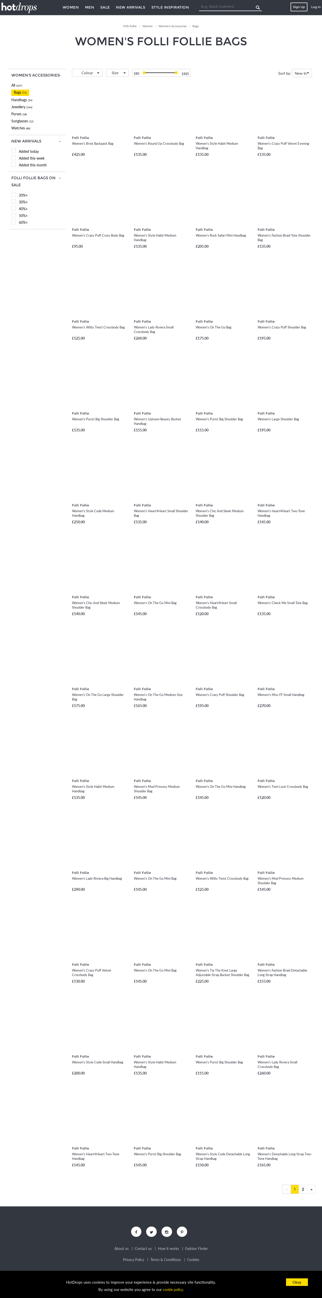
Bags (20, 92)
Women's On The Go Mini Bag (155, 603)
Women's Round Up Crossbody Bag (159, 143)
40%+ (23, 209)
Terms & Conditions (165, 1261)
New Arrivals (130, 7)
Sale (105, 7)
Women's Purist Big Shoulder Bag (95, 419)
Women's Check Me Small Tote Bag (283, 603)
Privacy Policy (133, 1261)
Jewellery (21, 107)
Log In (316, 7)
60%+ (23, 222)
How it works (168, 1249)
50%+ (23, 215)
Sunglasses (22, 121)
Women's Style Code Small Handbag (97, 1062)
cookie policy (173, 1289)
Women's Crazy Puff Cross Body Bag (98, 235)
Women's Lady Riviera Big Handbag (97, 878)
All (16, 85)
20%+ (23, 195)
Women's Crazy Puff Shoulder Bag (282, 327)
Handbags (21, 100)
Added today (29, 151)
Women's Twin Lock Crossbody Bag (283, 787)
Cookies (193, 1261)
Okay (297, 1282)
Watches (20, 128)
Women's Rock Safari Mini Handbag (221, 235)
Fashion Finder (196, 1249)
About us (121, 1249)
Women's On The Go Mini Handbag (221, 787)
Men (89, 7)
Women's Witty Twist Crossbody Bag (98, 327)
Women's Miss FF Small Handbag (281, 695)
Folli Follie (80, 138)
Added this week (32, 158)
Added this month (33, 165)
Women (71, 7)
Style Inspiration (170, 7)
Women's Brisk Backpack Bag (92, 143)
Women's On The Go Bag (213, 327)
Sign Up (299, 7)
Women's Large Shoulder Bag (278, 419)
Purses (19, 114)
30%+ (23, 202)
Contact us (143, 1249)
